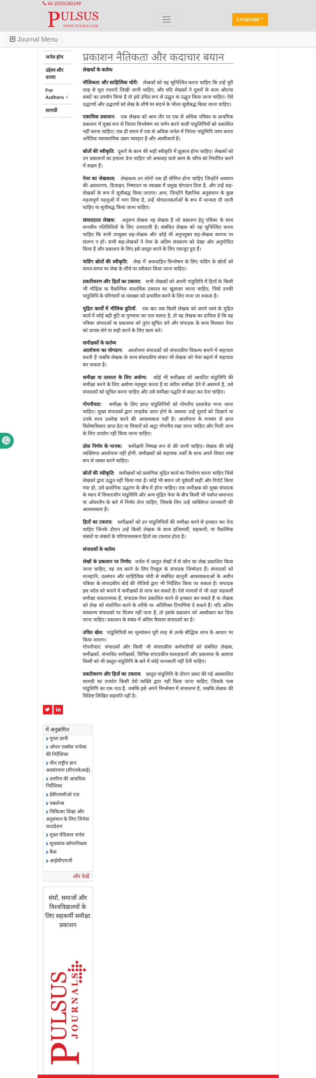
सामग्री (51, 110)
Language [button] (248, 19)
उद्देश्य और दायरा (55, 73)
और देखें (81, 876)
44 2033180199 (62, 3)
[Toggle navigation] (166, 19)
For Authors (58, 94)
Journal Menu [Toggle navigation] (34, 39)
